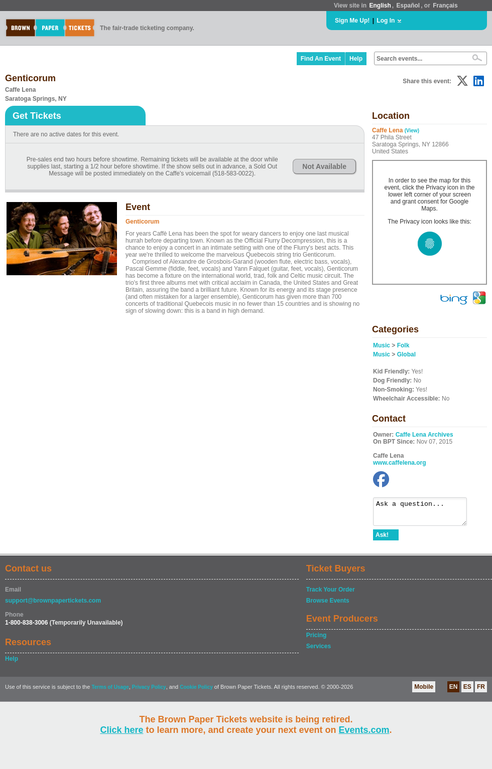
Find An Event (321, 58)
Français (445, 5)
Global (406, 354)
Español (408, 5)
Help (355, 58)
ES (467, 691)
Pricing (316, 639)
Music (381, 345)
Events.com (364, 730)
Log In (386, 20)
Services (318, 650)
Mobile (423, 691)
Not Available (324, 166)
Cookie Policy (196, 691)
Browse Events (327, 605)
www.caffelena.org (399, 462)
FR (481, 691)
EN (453, 691)
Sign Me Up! (352, 20)
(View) (412, 130)
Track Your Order (330, 594)
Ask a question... (425, 513)
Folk (403, 345)
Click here (121, 730)
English (380, 5)
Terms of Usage (110, 691)
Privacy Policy (149, 691)
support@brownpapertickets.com (53, 605)
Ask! (382, 539)
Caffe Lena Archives (424, 434)
